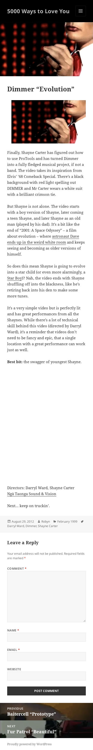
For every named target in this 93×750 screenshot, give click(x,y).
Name (13, 630)
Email (13, 650)
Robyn (45, 521)
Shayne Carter (48, 526)
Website (14, 669)
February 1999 (67, 521)
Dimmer (31, 526)
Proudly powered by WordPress (29, 744)
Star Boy (14, 277)
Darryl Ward (15, 526)
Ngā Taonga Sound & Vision (31, 493)
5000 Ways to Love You (38, 11)
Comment (17, 568)
